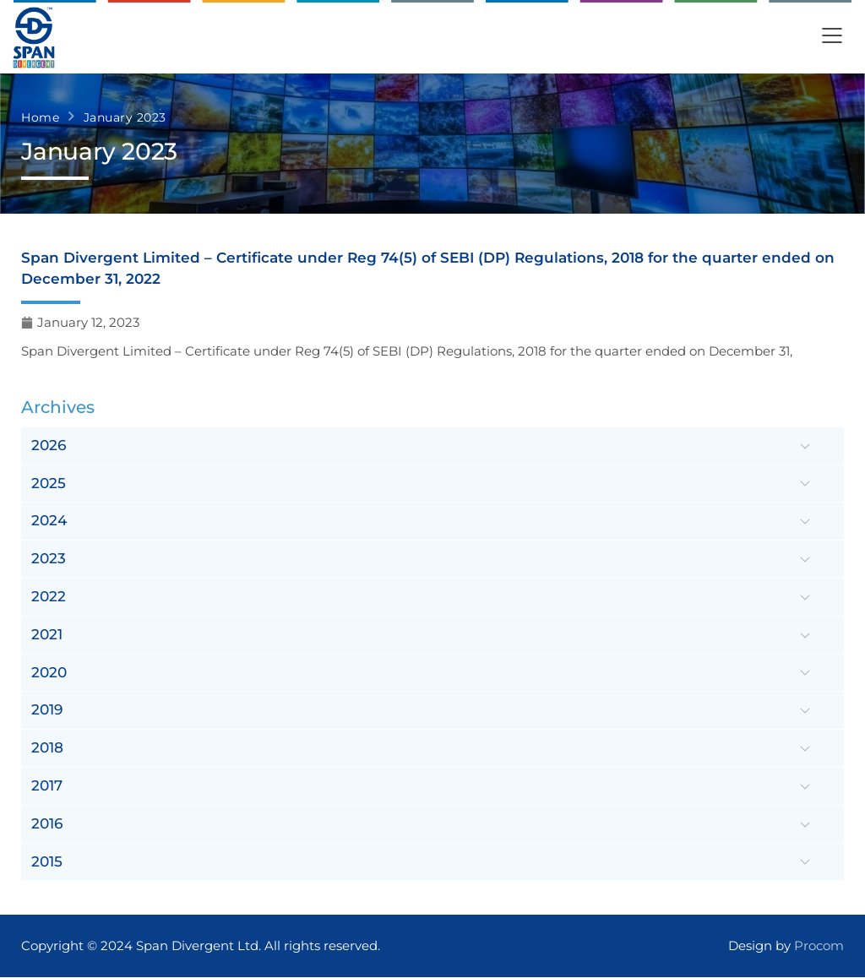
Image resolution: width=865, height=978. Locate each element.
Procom (819, 946)
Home (40, 117)
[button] (832, 37)
